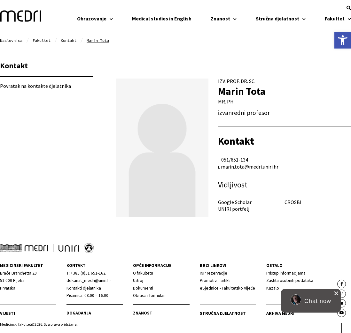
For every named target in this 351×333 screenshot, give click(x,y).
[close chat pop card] (336, 293)
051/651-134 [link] (234, 159)
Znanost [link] (224, 18)
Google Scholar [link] (235, 202)
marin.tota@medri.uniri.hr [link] (249, 166)
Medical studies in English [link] (161, 18)
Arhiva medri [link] (280, 313)
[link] (342, 40)
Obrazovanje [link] (95, 18)
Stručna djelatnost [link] (281, 18)
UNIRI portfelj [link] (233, 209)
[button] (349, 8)
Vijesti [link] (7, 313)
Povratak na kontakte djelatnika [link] (35, 86)
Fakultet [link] (338, 18)
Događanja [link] (78, 313)
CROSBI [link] (293, 202)
